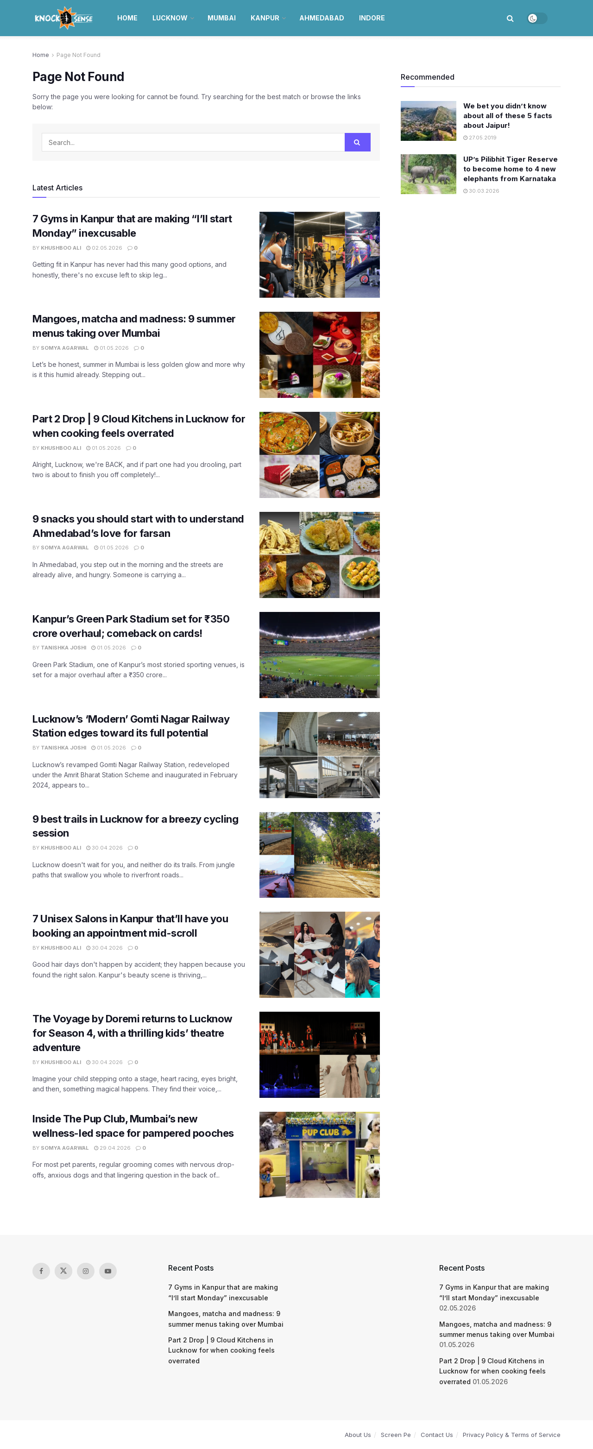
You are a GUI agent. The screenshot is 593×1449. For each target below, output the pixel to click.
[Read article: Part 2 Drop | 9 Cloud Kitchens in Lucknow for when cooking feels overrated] (319, 455)
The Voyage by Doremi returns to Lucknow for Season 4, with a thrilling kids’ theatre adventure (132, 1033)
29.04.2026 (112, 1148)
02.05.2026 (104, 248)
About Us (358, 1434)
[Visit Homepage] (64, 18)
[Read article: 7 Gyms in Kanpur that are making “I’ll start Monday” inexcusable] (319, 255)
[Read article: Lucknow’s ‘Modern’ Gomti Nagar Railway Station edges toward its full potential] (319, 755)
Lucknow (170, 18)
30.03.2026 (481, 191)
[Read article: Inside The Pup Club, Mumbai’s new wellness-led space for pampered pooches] (319, 1155)
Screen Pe (396, 1434)
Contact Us (437, 1434)
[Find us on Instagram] (86, 1271)
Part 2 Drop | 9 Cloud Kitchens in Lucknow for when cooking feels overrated (221, 1350)
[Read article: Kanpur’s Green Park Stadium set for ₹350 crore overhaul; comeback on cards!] (319, 655)
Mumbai (222, 18)
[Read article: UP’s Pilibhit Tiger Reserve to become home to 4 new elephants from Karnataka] (428, 174)
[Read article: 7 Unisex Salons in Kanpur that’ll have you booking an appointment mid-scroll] (319, 955)
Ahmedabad (321, 18)
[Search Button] (510, 18)
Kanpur (265, 18)
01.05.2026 (111, 348)
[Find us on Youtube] (108, 1271)
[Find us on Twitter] (63, 1271)
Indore (372, 18)
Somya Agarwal (65, 348)
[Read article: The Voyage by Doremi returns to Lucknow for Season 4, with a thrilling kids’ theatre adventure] (319, 1055)
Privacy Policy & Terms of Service (512, 1434)
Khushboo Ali (61, 248)
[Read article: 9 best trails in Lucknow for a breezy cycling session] (319, 855)
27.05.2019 (480, 137)
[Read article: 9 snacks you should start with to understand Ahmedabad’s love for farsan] (319, 555)
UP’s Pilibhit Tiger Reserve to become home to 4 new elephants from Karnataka (510, 169)
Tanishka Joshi (63, 647)
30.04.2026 (104, 847)
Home (127, 18)
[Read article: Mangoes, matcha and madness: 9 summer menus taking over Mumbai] (319, 355)
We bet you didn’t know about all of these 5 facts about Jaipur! (507, 115)
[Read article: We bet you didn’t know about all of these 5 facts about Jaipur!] (428, 121)
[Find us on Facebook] (41, 1271)
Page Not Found (79, 54)
